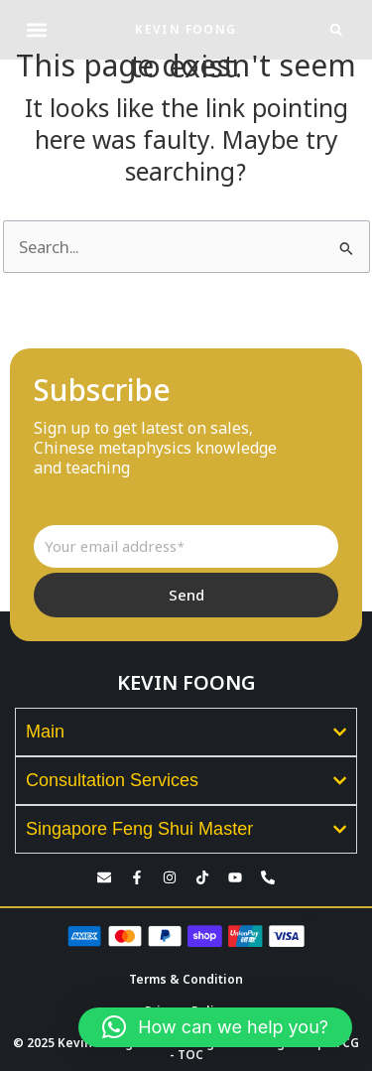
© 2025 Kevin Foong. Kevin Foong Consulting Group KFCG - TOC (186, 1048)
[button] (36, 30)
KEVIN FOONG (185, 29)
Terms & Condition (186, 979)
